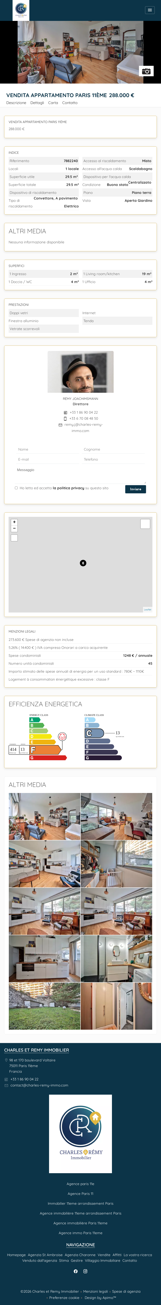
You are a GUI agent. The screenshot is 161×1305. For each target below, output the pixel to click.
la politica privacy (68, 488)
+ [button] (14, 522)
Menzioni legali (95, 1291)
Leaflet (147, 609)
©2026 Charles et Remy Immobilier (50, 1291)
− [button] (14, 529)
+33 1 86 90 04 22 (84, 412)
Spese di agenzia (126, 1291)
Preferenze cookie (64, 1297)
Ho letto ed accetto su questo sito (64, 488)
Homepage (21, 10)
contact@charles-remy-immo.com (39, 1085)
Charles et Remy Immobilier (36, 1050)
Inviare (135, 489)
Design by (100, 1297)
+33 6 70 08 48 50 (83, 418)
